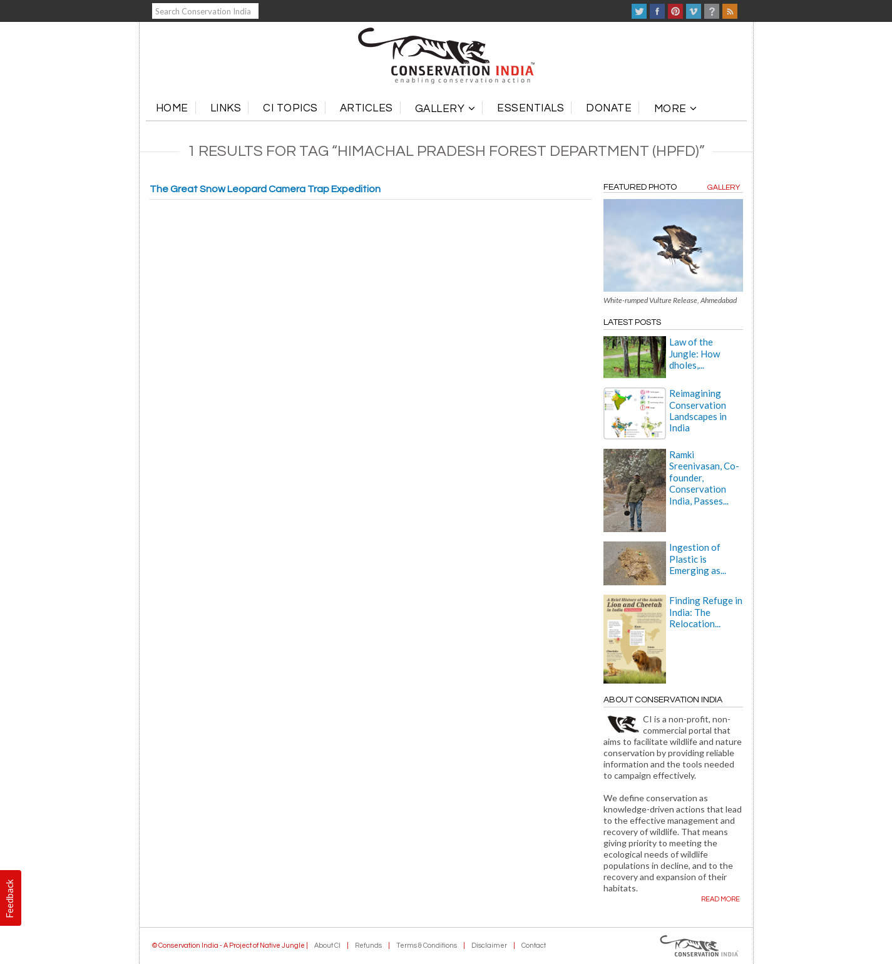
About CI (327, 945)
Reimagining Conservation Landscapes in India (698, 410)
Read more (720, 899)
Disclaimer (489, 945)
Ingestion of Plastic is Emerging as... (697, 558)
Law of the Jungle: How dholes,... (694, 353)
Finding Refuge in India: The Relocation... (705, 612)
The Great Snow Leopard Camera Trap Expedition (265, 189)
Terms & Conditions (426, 945)
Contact (533, 945)
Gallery (723, 187)
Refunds (368, 945)
